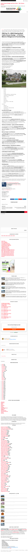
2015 (2, 395)
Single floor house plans (6, 251)
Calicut (6, 411)
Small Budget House (4, 440)
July (2, 376)
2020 (2, 389)
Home (3, 30)
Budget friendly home (4, 456)
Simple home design (4, 472)
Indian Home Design (4, 452)
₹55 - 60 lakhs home (5, 314)
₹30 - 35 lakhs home (5, 311)
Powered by (14, 336)
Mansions (3, 260)
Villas (2, 443)
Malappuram (3, 412)
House (5, 246)
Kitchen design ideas (4, 471)
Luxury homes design (4, 439)
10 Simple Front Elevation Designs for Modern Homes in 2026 (14, 286)
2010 (2, 401)
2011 (2, 400)
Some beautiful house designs (9, 509)
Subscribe (14, 333)
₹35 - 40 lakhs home (5, 312)
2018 (2, 392)
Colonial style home (4, 445)
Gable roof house (15, 30)
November (3, 371)
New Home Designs (4, 449)
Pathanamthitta (3, 414)
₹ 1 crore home (4, 322)
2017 (2, 393)
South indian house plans (5, 453)
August (3, 375)
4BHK (11, 30)
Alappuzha (2, 405)
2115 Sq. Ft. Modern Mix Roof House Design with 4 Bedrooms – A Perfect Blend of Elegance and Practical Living (15, 282)
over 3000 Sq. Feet (11, 31)
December (3, 370)
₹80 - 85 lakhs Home (5, 319)
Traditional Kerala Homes (5, 450)
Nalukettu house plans (5, 490)
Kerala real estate (4, 493)
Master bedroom (4, 478)
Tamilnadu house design (5, 466)
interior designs (11, 533)
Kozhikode (2, 411)
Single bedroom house (5, 495)
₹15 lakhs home (4, 308)
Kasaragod (2, 409)
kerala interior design (4, 454)
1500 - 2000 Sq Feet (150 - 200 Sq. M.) (8, 255)
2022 (2, 387)
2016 (2, 394)
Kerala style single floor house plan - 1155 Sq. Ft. (12, 502)
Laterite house (3, 481)
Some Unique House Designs (9, 513)
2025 (2, 369)
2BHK (5, 239)
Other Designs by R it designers (12, 186)
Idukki (2, 407)
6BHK (14, 239)
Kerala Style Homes (4, 446)
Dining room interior (4, 469)
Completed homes (4, 455)
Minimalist (2, 477)
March (3, 381)
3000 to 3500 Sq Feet (7, 30)
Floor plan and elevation (5, 448)
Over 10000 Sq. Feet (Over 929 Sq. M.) (8, 259)
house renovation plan (5, 480)
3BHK (7, 239)
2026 (2, 368)
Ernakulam (2, 406)
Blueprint (2, 491)
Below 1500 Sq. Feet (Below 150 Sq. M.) (8, 254)
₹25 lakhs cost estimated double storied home (12, 294)
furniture (16, 533)
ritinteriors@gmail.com (7, 193)
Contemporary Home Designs (6, 432)
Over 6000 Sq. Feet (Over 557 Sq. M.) (8, 258)
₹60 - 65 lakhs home (5, 315)
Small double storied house (5, 447)
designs (4, 245)
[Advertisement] (14, 22)
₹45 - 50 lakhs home (5, 313)
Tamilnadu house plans (5, 252)
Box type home (3, 442)
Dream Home (3, 483)
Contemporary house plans (6, 248)
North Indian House (4, 473)
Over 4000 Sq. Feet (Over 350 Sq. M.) (8, 257)
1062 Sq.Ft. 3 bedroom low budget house (11, 520)
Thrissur (2, 416)
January (3, 383)
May (2, 378)
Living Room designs (4, 457)
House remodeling (4, 482)
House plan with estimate (5, 468)
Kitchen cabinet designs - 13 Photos (10, 523)
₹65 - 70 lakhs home (5, 316)
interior (2, 441)
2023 (2, 386)
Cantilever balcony (4, 492)
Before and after (4, 494)
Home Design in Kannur (17, 188)
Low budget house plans (6, 247)
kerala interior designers (5, 479)
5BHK (12, 239)
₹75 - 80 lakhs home (5, 318)
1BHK (2, 239)
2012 (2, 399)
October (3, 372)
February (3, 382)
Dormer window (3, 467)
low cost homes (3, 474)
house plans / (6, 249)
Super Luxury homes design (5, 451)
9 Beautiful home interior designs (10, 506)
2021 (2, 388)
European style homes (5, 475)
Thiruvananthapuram (4, 415)
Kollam (2, 410)
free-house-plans (4, 444)
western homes (3, 476)
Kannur (2, 408)
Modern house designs (5, 431)
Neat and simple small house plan (10, 290)
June (2, 377)
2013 (2, 398)
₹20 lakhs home (4, 309)
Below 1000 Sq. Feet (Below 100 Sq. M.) (8, 253)
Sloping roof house (16, 31)
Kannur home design (21, 30)
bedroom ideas (3, 465)
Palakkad (2, 413)
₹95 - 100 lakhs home (5, 321)
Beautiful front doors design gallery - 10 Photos (12, 516)
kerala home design (5, 31)
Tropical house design (5, 470)
